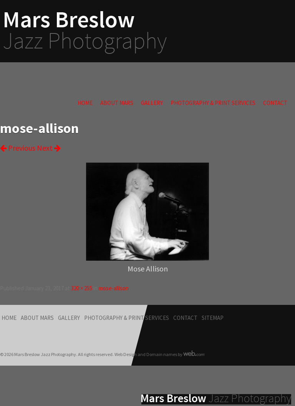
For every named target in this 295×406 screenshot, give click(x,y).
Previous (17, 148)
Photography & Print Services (213, 102)
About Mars (116, 102)
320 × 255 (81, 288)
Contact (275, 102)
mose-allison (114, 288)
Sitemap (213, 317)
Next (49, 148)
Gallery (152, 102)
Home (85, 102)
